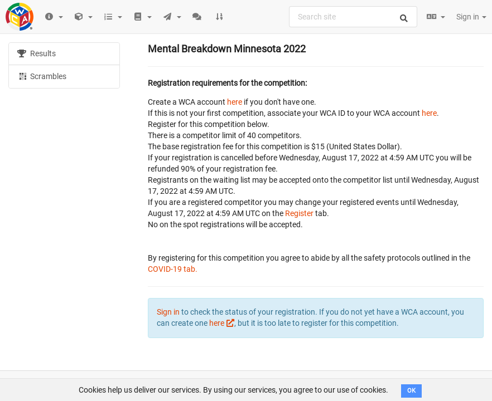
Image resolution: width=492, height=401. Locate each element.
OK (411, 390)
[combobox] (353, 16)
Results (36, 53)
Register (299, 213)
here (234, 101)
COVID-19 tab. (172, 269)
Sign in (471, 16)
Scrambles (41, 76)
